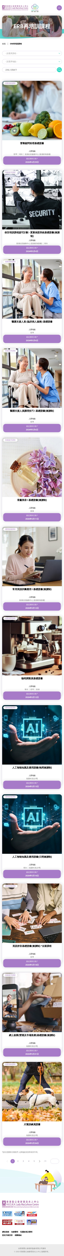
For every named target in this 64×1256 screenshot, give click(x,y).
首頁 (4, 44)
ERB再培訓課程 (16, 44)
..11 (45, 1161)
